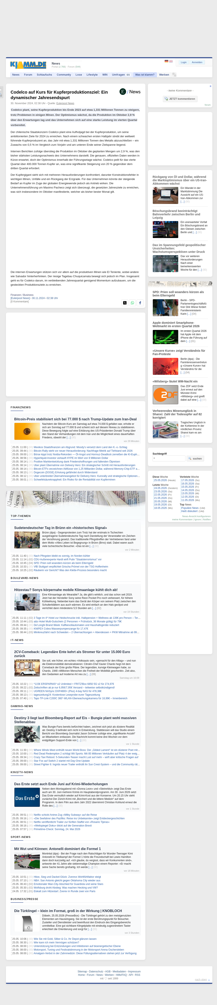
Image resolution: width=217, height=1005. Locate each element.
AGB (107, 971)
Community (64, 74)
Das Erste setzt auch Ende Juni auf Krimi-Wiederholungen (61, 784)
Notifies (207, 519)
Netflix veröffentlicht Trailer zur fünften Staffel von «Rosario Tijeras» (72, 822)
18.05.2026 (160, 508)
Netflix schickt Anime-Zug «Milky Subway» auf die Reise (65, 814)
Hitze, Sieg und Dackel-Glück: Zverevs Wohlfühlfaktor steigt (67, 876)
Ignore (197, 519)
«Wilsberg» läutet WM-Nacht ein (175, 381)
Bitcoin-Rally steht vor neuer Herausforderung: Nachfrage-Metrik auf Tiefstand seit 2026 (83, 450)
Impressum (134, 971)
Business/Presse (24, 899)
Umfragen (121, 74)
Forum (28, 74)
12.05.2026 (187, 496)
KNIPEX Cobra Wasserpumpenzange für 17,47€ (61, 628)
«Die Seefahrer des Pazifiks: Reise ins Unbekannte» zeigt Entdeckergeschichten (79, 818)
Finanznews (21, 407)
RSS (137, 974)
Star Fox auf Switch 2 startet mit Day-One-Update (62, 760)
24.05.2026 (160, 488)
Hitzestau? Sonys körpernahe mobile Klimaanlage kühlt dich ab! (66, 590)
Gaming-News (22, 706)
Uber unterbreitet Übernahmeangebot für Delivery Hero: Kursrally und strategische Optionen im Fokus (91, 476)
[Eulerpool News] (20, 298)
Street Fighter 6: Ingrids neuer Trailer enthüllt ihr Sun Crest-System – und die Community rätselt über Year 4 (94, 764)
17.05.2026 (187, 480)
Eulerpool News (65, 103)
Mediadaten (119, 971)
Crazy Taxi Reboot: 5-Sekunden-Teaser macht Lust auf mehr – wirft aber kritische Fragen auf (86, 757)
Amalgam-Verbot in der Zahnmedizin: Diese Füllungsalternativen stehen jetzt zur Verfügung (85, 953)
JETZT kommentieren (179, 98)
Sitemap (82, 971)
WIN (104, 74)
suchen (195, 458)
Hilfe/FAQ (121, 974)
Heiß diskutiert (189, 511)
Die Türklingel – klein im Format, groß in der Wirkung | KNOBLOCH (68, 911)
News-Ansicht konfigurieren (196, 516)
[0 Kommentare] (20, 301)
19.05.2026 (160, 504)
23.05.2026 (160, 491)
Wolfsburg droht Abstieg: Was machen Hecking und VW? (66, 887)
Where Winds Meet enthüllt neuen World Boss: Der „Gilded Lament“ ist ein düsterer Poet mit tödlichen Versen (95, 750)
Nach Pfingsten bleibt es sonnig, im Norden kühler (62, 555)
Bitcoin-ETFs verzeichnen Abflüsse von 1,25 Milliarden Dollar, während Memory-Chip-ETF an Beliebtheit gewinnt (97, 468)
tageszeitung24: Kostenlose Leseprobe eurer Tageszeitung (67, 694)
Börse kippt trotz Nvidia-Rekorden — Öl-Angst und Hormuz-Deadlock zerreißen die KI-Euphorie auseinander (95, 454)
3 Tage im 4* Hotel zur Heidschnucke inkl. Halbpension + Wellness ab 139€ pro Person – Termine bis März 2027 (97, 617)
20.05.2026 (160, 501)
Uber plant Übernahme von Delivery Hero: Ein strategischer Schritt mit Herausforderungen (84, 465)
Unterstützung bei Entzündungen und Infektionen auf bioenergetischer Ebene (77, 946)
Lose (79, 74)
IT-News (17, 640)
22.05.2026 (160, 494)
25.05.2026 (160, 480)
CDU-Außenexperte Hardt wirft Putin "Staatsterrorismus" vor (68, 559)
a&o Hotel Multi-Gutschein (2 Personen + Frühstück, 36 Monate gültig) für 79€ (78, 621)
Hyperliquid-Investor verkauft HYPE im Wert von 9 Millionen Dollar (71, 458)
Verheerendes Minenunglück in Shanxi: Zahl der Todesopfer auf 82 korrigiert (177, 414)
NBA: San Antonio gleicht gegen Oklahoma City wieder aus (67, 880)
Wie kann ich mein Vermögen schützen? (56, 942)
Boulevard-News (24, 578)
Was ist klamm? (144, 74)
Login (184, 62)
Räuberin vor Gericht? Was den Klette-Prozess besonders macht (70, 570)
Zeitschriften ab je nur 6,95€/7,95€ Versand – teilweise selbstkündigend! (74, 687)
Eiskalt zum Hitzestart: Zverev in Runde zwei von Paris (64, 891)
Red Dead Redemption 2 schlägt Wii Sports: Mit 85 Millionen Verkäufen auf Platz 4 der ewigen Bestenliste (93, 753)
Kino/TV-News (22, 772)
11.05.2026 (187, 500)
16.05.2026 (187, 483)
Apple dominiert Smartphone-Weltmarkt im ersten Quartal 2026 (176, 324)
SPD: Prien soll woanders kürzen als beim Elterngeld (63, 563)
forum (208, 105)
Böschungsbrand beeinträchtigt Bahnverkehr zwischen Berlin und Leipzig (176, 214)
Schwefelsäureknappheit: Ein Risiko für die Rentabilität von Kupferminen (74, 479)
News (15, 74)
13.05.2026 (187, 493)
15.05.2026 (187, 486)
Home (81, 974)
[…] (69, 437)
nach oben (201, 979)
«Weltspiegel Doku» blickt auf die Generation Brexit (63, 825)
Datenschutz (96, 971)
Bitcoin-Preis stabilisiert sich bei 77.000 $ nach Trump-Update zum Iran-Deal (75, 419)
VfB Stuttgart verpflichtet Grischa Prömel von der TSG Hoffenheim (71, 566)
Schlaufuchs (44, 74)
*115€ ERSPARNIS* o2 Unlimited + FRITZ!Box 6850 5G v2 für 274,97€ (74, 683)
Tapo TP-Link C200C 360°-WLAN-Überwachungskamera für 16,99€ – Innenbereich (80, 698)
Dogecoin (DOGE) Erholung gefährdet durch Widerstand (65, 472)
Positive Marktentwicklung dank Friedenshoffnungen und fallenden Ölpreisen (77, 461)
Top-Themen (21, 516)
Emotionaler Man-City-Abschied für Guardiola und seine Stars (68, 884)
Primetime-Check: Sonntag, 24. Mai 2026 (57, 829)
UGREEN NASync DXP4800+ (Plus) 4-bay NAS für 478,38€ (68, 691)
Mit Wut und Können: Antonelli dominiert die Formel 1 (57, 849)
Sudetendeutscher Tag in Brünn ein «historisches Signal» (60, 528)
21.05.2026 (160, 498)
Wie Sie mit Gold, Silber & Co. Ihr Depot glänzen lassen (65, 938)
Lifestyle (92, 74)
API (131, 974)
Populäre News (190, 508)
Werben (164, 74)
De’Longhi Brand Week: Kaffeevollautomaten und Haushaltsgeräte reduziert (76, 625)
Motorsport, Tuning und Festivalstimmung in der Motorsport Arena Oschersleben (79, 949)
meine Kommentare (182, 519)
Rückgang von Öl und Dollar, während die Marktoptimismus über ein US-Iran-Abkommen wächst (180, 180)
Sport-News (21, 837)
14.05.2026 (187, 490)
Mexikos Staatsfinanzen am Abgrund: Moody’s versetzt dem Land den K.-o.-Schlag (80, 447)
